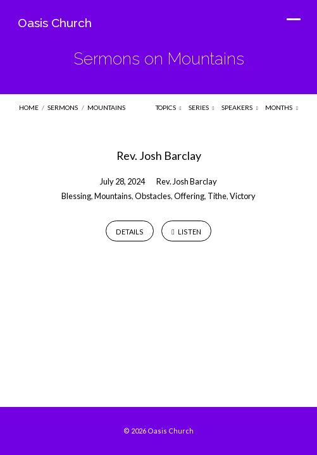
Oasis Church (55, 23)
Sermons (62, 107)
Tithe (217, 196)
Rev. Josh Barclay (158, 155)
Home (29, 107)
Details (130, 232)
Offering (189, 196)
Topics (169, 107)
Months (281, 107)
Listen (186, 232)
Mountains (106, 107)
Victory (243, 196)
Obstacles (153, 196)
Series (201, 107)
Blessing (76, 196)
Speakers (239, 107)
